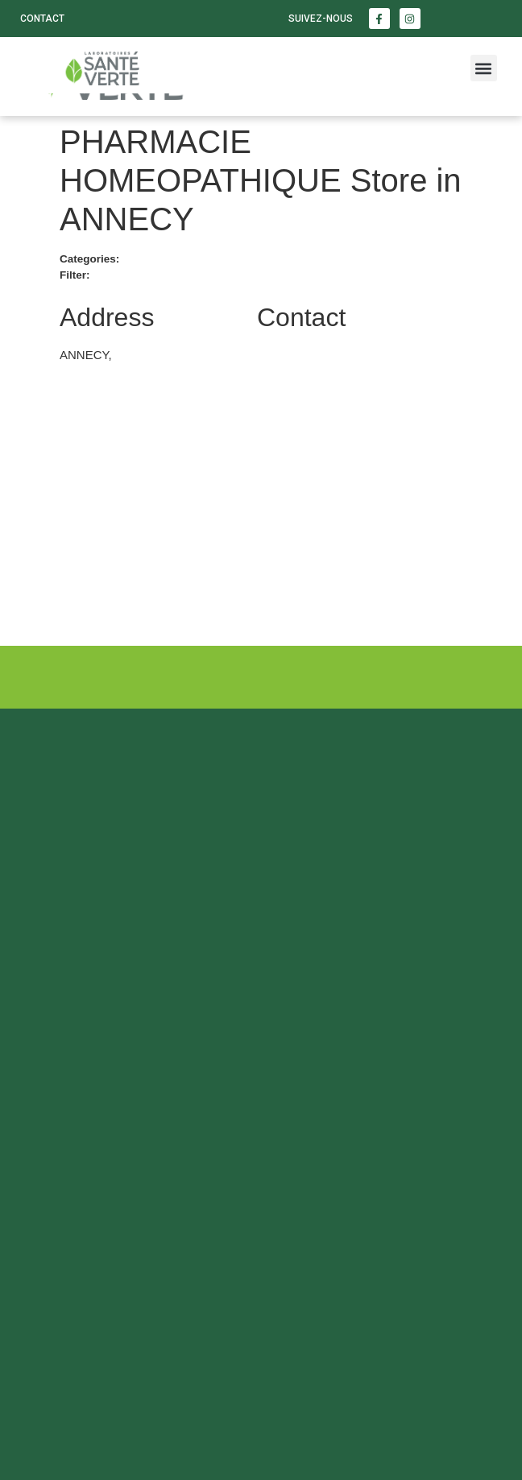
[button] (483, 68)
